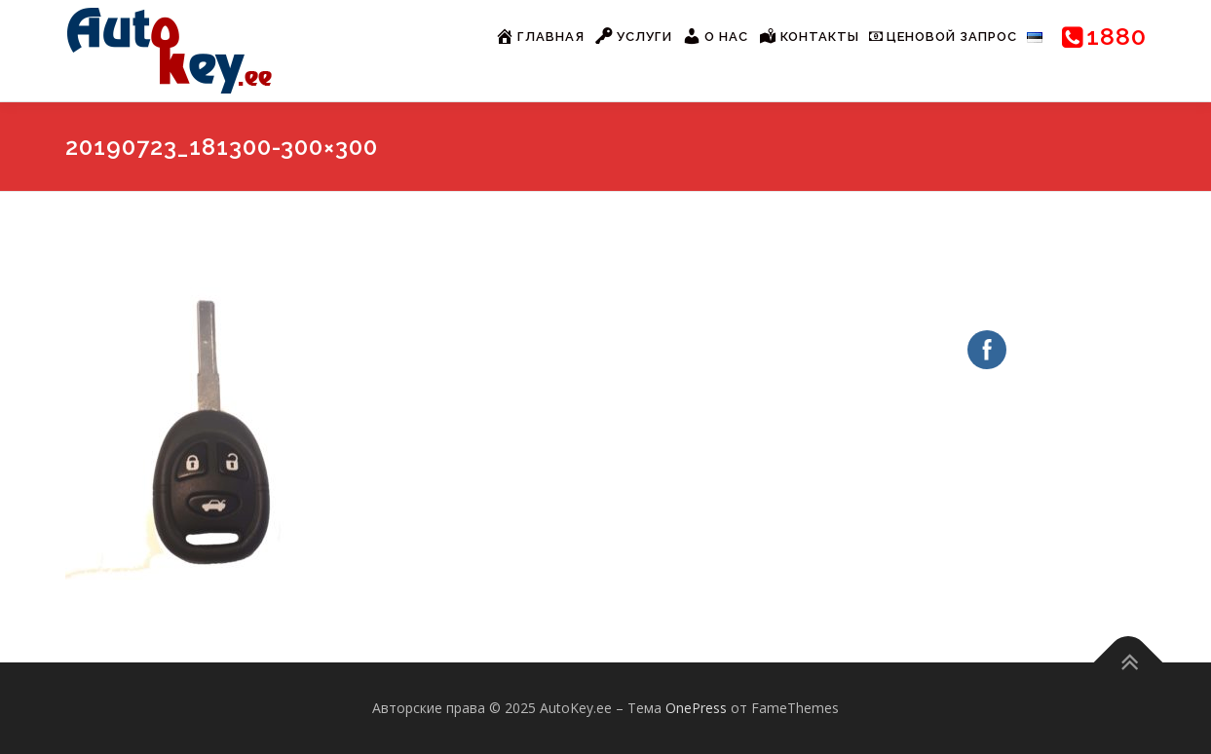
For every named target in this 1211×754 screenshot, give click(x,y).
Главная (540, 36)
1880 (1104, 36)
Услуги (633, 36)
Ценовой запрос (943, 36)
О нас (715, 36)
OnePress (696, 707)
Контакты (808, 36)
